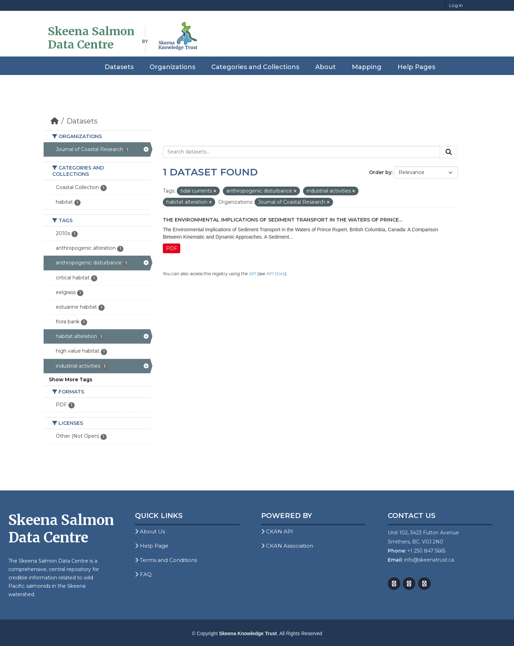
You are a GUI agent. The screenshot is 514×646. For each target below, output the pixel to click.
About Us (150, 531)
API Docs (275, 273)
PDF (171, 248)
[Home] (55, 121)
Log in (456, 5)
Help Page (151, 545)
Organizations (172, 67)
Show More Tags (70, 379)
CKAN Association (287, 545)
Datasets (119, 67)
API (252, 273)
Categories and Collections (255, 67)
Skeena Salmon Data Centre (91, 38)
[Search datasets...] (301, 152)
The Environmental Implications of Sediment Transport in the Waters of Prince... (282, 220)
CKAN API (277, 531)
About (325, 67)
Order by (380, 172)
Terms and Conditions (166, 560)
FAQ (143, 574)
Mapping (366, 67)
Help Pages (416, 67)
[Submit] (449, 152)
